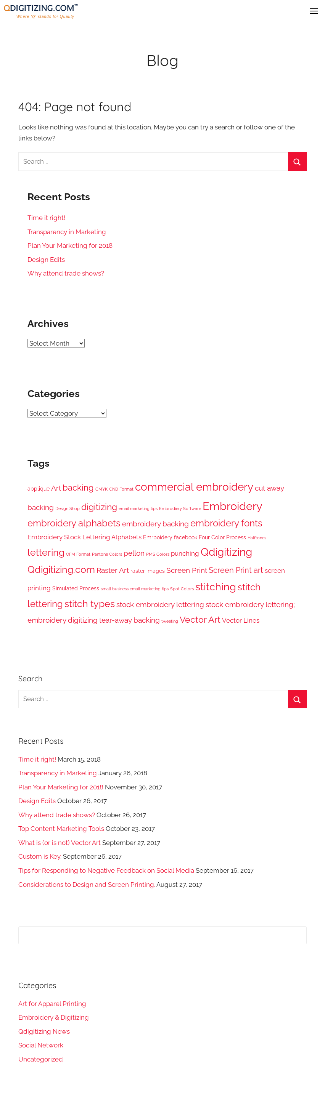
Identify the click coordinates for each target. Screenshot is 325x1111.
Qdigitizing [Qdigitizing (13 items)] (226, 552)
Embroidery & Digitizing (53, 1017)
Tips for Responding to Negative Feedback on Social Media (106, 870)
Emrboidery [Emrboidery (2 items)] (157, 537)
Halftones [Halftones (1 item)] (257, 538)
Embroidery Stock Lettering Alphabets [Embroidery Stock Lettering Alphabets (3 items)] (84, 537)
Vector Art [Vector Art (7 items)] (200, 620)
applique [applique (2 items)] (38, 489)
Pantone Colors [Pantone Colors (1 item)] (107, 554)
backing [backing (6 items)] (78, 488)
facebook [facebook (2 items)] (185, 537)
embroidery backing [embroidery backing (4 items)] (155, 524)
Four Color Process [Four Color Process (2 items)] (222, 537)
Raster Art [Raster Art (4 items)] (113, 570)
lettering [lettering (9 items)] (45, 552)
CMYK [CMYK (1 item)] (101, 489)
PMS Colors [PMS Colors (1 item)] (157, 554)
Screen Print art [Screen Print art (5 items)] (236, 570)
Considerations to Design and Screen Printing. (86, 884)
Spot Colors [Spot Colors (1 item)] (182, 589)
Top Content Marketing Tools (61, 828)
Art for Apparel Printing (52, 1003)
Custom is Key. (39, 856)
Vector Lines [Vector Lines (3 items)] (240, 620)
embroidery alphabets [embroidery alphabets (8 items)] (74, 523)
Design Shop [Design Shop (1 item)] (67, 508)
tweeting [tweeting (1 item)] (169, 621)
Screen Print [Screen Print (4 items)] (186, 570)
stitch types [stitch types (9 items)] (89, 603)
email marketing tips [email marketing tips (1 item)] (138, 508)
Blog (162, 60)
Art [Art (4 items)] (56, 488)
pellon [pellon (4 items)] (134, 553)
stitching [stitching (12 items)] (215, 587)
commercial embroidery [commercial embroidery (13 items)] (194, 487)
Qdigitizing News (44, 1031)
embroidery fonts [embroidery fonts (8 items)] (226, 523)
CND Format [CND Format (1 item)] (121, 489)
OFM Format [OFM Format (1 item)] (78, 554)
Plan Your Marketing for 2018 (70, 245)
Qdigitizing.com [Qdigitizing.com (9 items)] (61, 569)
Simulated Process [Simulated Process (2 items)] (75, 588)
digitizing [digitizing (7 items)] (99, 507)
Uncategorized (40, 1059)
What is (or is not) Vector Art (59, 842)
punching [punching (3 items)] (185, 553)
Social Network (40, 1045)
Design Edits (46, 259)
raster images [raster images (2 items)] (147, 571)
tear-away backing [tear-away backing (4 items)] (129, 620)
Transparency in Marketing (66, 232)
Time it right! (46, 218)
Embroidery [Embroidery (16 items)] (232, 506)
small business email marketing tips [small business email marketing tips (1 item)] (135, 589)
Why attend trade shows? (65, 273)
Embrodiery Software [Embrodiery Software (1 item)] (180, 508)
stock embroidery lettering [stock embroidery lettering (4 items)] (160, 604)
